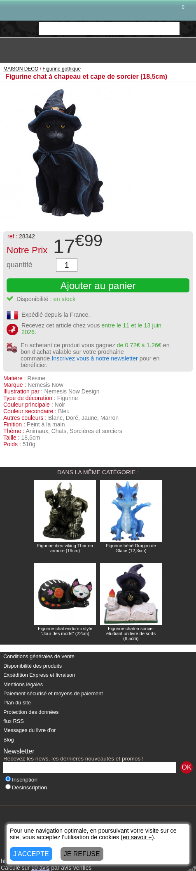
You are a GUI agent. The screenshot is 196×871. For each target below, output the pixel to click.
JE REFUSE (82, 853)
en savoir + (137, 837)
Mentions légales (23, 684)
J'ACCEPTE (31, 853)
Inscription (21, 780)
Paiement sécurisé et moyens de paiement (53, 693)
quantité (20, 265)
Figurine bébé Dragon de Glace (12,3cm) (131, 548)
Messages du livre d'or (29, 730)
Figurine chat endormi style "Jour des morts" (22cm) (65, 631)
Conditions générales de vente (39, 656)
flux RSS (13, 721)
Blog (8, 740)
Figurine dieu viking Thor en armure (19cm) (65, 548)
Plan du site (17, 702)
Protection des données (30, 712)
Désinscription (26, 787)
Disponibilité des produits (32, 666)
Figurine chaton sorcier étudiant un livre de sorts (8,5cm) (131, 633)
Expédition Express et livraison (39, 675)
